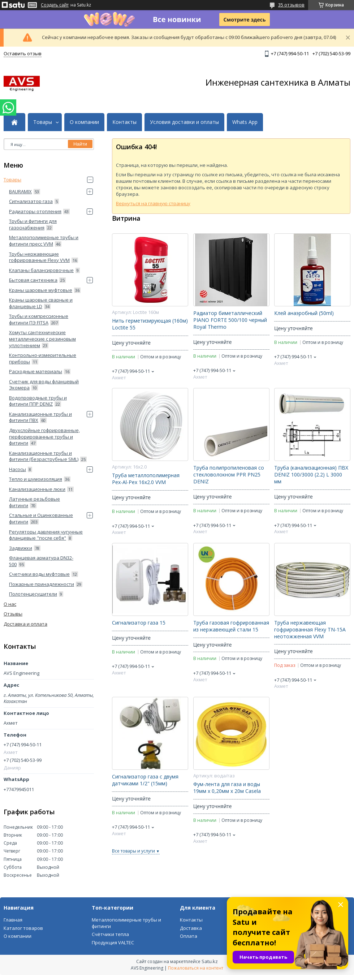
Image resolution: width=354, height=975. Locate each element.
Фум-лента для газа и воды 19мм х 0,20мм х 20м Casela (227, 787)
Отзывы (13, 614)
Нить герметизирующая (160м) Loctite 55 (150, 324)
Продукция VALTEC (113, 942)
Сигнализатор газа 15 (138, 623)
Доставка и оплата (25, 624)
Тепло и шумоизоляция (35, 479)
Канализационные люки (37, 489)
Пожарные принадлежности (41, 584)
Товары (42, 122)
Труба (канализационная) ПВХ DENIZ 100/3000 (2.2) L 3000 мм (311, 475)
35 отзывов (291, 4)
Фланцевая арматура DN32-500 (41, 561)
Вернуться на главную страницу (153, 203)
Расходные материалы (35, 371)
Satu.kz (210, 961)
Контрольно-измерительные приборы (42, 358)
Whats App (245, 122)
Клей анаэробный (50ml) (304, 313)
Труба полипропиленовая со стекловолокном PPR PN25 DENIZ (228, 475)
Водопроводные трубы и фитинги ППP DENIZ (38, 400)
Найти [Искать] (80, 144)
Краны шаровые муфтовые (40, 290)
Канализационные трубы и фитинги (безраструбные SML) (43, 456)
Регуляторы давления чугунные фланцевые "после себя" (46, 535)
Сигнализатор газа (31, 201)
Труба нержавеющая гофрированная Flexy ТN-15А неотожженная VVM (310, 630)
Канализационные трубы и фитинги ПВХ (40, 417)
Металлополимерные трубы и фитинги (126, 922)
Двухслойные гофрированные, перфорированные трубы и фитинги (44, 436)
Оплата (188, 936)
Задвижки (20, 548)
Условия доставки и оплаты (184, 122)
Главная (13, 919)
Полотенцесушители (33, 594)
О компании (84, 122)
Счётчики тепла (110, 934)
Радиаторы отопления (35, 211)
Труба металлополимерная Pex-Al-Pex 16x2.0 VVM (146, 479)
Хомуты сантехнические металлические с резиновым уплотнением (42, 338)
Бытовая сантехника (33, 280)
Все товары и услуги (133, 851)
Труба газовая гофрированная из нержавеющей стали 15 (231, 626)
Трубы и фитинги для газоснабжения (33, 224)
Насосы (17, 469)
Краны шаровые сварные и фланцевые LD (41, 303)
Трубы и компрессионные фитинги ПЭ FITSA (38, 319)
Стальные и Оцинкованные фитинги (41, 518)
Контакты (124, 122)
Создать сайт (55, 5)
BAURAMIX (20, 191)
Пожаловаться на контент (195, 968)
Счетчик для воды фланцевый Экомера (44, 384)
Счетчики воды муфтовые (39, 574)
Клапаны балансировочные (41, 270)
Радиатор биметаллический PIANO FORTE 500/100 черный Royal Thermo (230, 320)
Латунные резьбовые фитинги (34, 502)
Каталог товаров (23, 928)
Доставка (191, 928)
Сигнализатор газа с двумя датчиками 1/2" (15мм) (145, 780)
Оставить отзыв (23, 53)
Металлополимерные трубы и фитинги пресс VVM (43, 240)
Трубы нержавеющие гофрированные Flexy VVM (39, 257)
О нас (10, 604)
